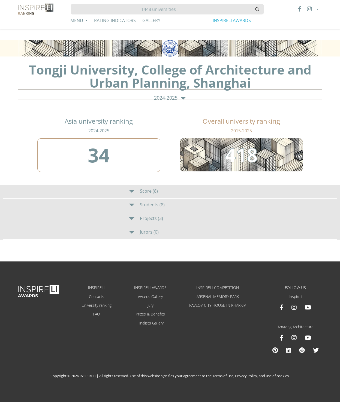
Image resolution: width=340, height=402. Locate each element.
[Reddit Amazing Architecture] (302, 350)
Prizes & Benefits (150, 314)
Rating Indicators (115, 20)
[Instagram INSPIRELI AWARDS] (294, 307)
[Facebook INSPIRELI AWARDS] (281, 307)
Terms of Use (222, 375)
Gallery (151, 20)
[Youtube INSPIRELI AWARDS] (308, 307)
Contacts (96, 296)
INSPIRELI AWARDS (232, 20)
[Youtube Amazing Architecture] (308, 338)
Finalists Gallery (150, 323)
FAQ (96, 314)
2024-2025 (170, 98)
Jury (151, 305)
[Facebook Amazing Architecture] (281, 338)
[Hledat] (161, 9)
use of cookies (277, 375)
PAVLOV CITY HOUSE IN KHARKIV (217, 305)
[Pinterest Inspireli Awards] (275, 350)
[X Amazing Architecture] (315, 350)
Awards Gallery (150, 296)
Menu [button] (77, 20)
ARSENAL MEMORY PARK (218, 296)
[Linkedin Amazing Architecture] (288, 350)
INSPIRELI (96, 287)
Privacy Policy (246, 375)
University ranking (97, 305)
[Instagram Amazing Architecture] (294, 338)
